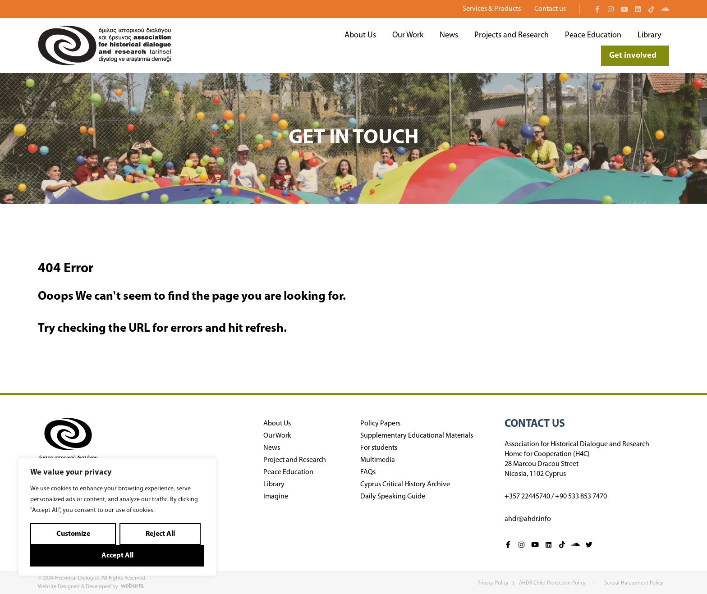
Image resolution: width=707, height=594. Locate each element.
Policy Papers (380, 423)
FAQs (368, 472)
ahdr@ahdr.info (528, 519)
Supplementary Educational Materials (416, 435)
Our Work (407, 35)
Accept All (117, 555)
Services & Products (494, 9)
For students (378, 448)
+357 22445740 (527, 496)
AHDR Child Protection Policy (553, 583)
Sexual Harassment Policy (633, 583)
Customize (73, 534)
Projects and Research (511, 35)
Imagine (275, 496)
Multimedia (377, 460)
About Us (360, 35)
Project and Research (294, 460)
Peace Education (593, 35)
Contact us (550, 9)
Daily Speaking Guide (392, 496)
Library (649, 35)
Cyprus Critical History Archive (405, 484)
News (449, 35)
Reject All (160, 534)
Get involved (635, 55)
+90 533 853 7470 (581, 496)
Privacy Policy (493, 583)
